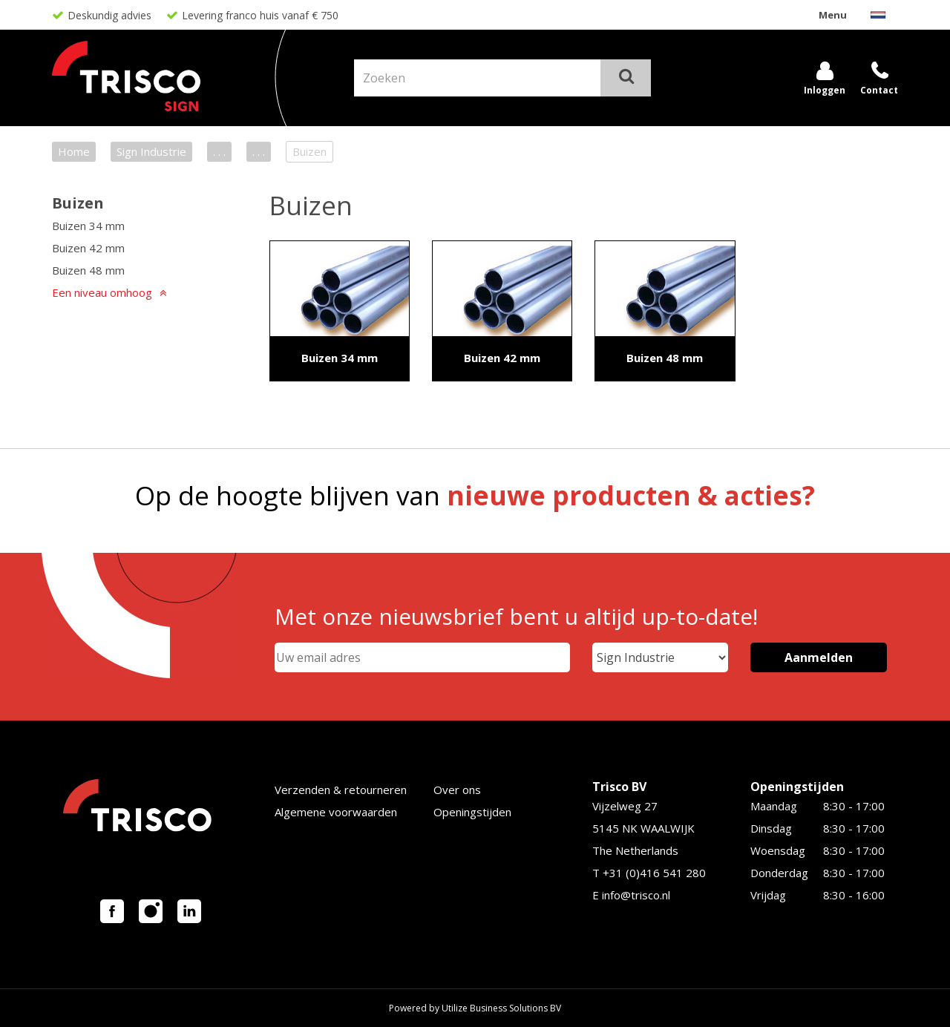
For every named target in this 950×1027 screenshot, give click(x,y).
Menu (833, 15)
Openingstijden (472, 811)
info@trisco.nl (636, 894)
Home (74, 151)
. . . (219, 151)
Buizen (78, 203)
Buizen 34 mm (88, 225)
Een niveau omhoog (102, 292)
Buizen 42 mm (88, 247)
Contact (879, 90)
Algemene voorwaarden (336, 811)
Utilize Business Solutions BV (501, 1008)
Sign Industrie (151, 151)
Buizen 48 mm (88, 270)
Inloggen (824, 90)
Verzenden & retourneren (341, 789)
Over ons (457, 789)
